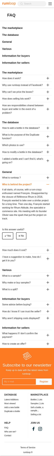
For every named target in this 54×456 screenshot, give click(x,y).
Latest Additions (11, 399)
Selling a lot (36, 414)
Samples (34, 403)
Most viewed (10, 403)
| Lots (39, 399)
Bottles (34, 399)
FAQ (6, 428)
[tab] (27, 78)
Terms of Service (27, 447)
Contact (7, 435)
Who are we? (10, 431)
